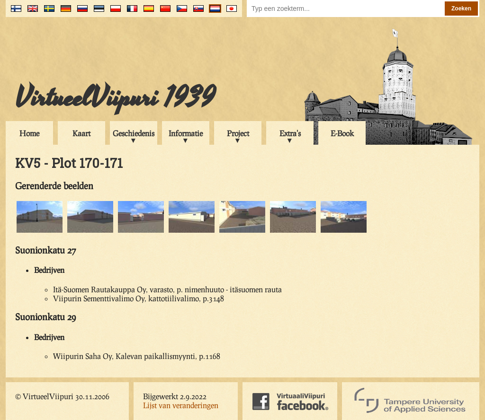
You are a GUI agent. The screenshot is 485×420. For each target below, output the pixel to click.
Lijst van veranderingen (180, 405)
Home (29, 133)
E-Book (342, 133)
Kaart (81, 133)
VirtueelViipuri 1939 (115, 98)
